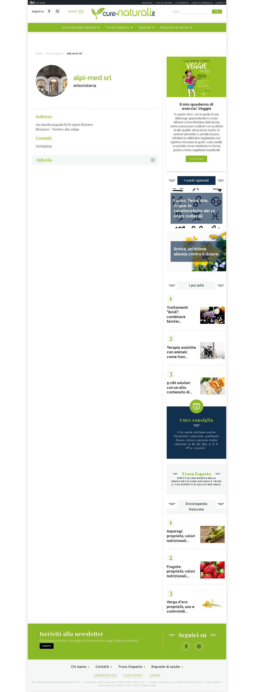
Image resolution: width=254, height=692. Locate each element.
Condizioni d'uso (105, 676)
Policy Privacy (133, 676)
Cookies (155, 676)
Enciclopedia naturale (79, 27)
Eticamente (182, 3)
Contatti (102, 668)
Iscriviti (76, 11)
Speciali (145, 27)
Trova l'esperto (118, 27)
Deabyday (147, 3)
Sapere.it (220, 3)
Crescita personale (202, 3)
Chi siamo (78, 668)
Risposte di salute (174, 27)
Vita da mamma (164, 3)
